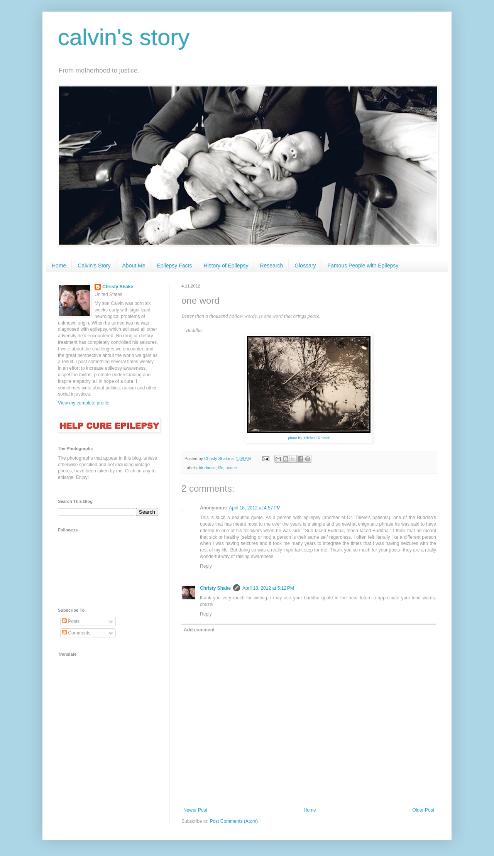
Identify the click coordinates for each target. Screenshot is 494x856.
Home (59, 265)
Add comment (199, 630)
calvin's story (124, 37)
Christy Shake (215, 588)
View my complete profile (83, 403)
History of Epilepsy (226, 265)
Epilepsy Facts (174, 265)
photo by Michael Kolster (309, 438)
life (220, 467)
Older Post (423, 810)
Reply (206, 566)
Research (271, 265)
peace (231, 467)
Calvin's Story (94, 265)
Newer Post (195, 810)
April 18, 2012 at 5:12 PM (268, 588)
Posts (71, 621)
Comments (76, 633)
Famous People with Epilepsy (363, 265)
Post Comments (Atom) (234, 821)
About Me (133, 265)
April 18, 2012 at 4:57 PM (255, 508)
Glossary (305, 265)
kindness (207, 467)
